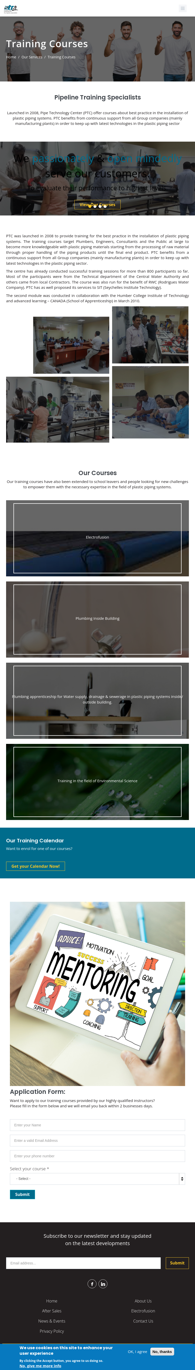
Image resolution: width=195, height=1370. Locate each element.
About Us (143, 1301)
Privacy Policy (52, 1331)
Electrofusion (143, 1311)
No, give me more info (40, 1366)
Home (11, 57)
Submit (177, 1263)
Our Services (32, 57)
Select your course (29, 1169)
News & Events (51, 1321)
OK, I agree (137, 1352)
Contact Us (143, 1321)
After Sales (51, 1311)
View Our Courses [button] (98, 204)
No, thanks (162, 1352)
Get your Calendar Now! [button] (35, 866)
